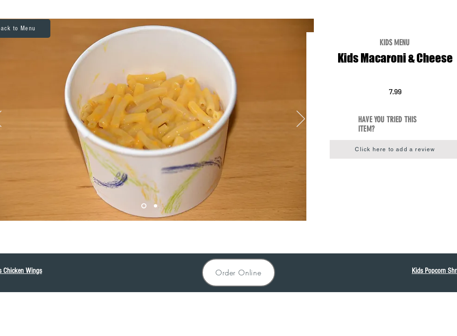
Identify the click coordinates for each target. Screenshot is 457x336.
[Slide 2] (143, 206)
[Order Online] (238, 273)
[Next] (301, 119)
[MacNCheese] (155, 206)
